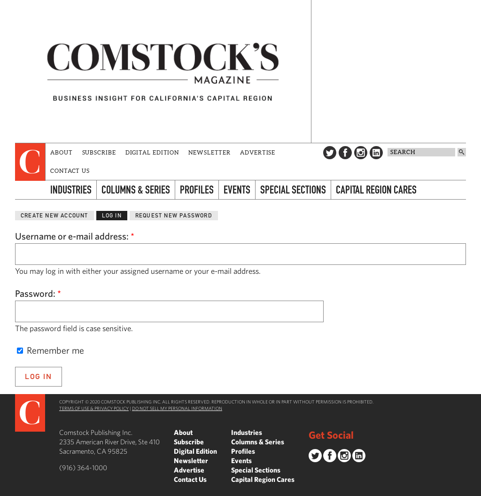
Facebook (345, 152)
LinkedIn (376, 152)
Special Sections (293, 189)
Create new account (54, 215)
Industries (71, 189)
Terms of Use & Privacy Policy (94, 408)
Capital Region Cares (376, 189)
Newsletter (209, 152)
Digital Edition (152, 152)
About (61, 152)
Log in (112, 215)
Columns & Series (135, 189)
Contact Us (70, 171)
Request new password (173, 215)
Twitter (329, 152)
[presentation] (30, 162)
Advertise (257, 152)
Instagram (360, 152)
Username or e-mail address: (74, 236)
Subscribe (99, 152)
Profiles (197, 189)
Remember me (50, 350)
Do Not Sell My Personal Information (177, 408)
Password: (38, 293)
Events (237, 189)
